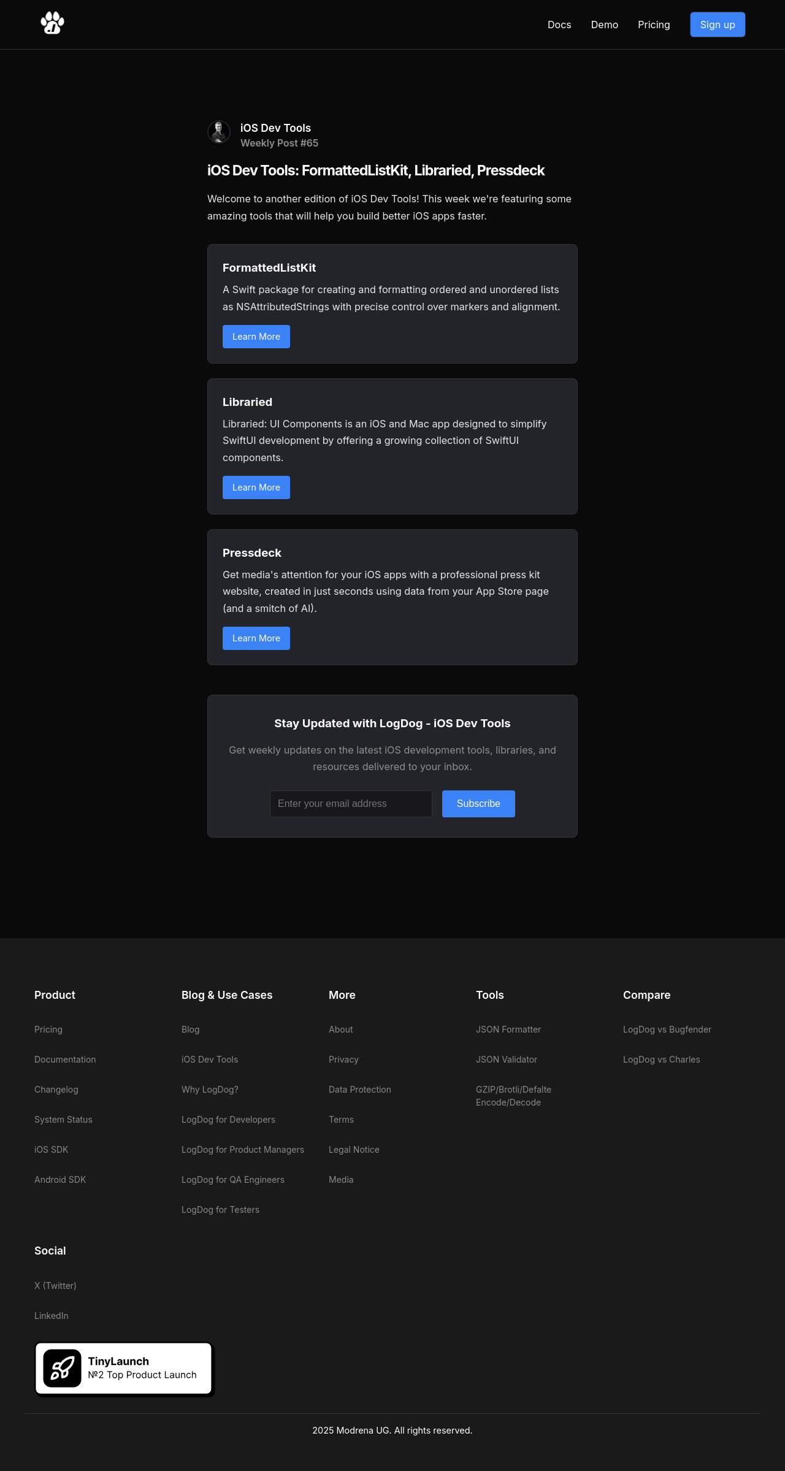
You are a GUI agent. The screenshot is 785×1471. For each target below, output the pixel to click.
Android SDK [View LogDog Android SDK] (60, 1179)
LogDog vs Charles (661, 1059)
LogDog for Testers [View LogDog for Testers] (220, 1209)
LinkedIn (51, 1315)
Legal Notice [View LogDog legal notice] (354, 1149)
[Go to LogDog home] (52, 32)
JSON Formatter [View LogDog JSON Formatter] (508, 1029)
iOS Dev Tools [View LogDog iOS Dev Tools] (210, 1059)
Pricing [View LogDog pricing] (654, 24)
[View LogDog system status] (98, 1119)
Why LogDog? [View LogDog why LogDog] (210, 1089)
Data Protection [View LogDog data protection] (360, 1089)
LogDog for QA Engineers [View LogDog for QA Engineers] (233, 1179)
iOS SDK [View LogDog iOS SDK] (51, 1149)
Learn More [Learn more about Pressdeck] (256, 638)
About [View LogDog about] (341, 1029)
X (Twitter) (55, 1285)
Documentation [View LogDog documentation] (65, 1059)
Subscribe (478, 803)
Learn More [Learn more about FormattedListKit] (256, 336)
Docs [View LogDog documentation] (560, 24)
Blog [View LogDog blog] (191, 1029)
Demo (604, 24)
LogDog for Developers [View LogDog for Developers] (228, 1119)
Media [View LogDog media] (341, 1179)
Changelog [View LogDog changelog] (56, 1089)
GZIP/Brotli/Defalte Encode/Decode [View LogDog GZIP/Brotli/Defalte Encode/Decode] (513, 1095)
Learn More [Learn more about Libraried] (256, 487)
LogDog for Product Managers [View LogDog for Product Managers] (243, 1149)
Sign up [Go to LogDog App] (717, 24)
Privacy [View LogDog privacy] (344, 1059)
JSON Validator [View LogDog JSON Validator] (506, 1059)
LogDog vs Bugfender (667, 1029)
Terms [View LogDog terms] (341, 1119)
